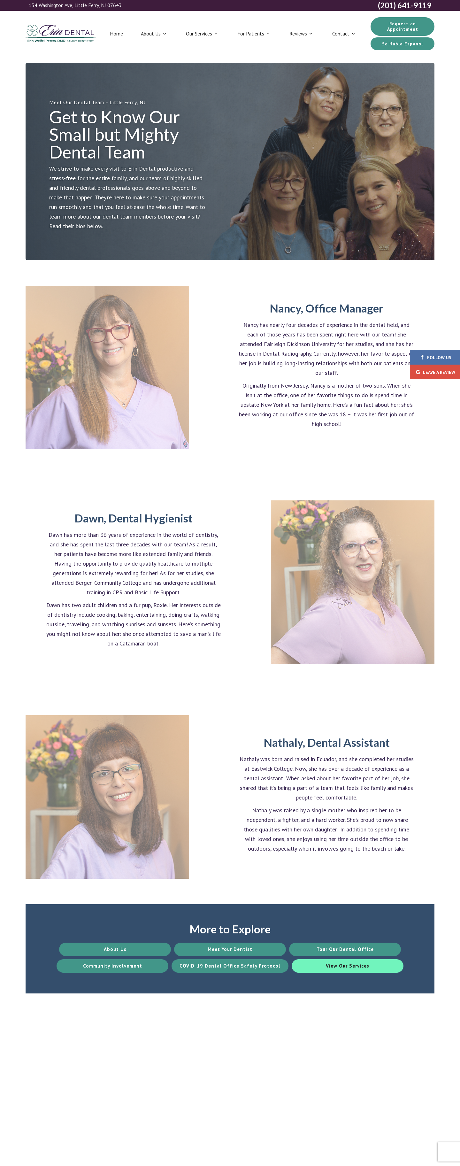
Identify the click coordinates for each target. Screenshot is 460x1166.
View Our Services (347, 966)
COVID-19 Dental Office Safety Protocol (230, 966)
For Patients (254, 33)
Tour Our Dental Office (345, 949)
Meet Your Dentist (230, 949)
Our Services (202, 33)
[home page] (61, 33)
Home (116, 33)
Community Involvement (112, 966)
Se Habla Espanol (402, 44)
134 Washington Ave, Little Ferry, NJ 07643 (75, 5)
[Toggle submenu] (164, 33)
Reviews (301, 33)
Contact (344, 33)
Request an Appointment (402, 26)
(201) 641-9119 (404, 5)
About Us (154, 33)
